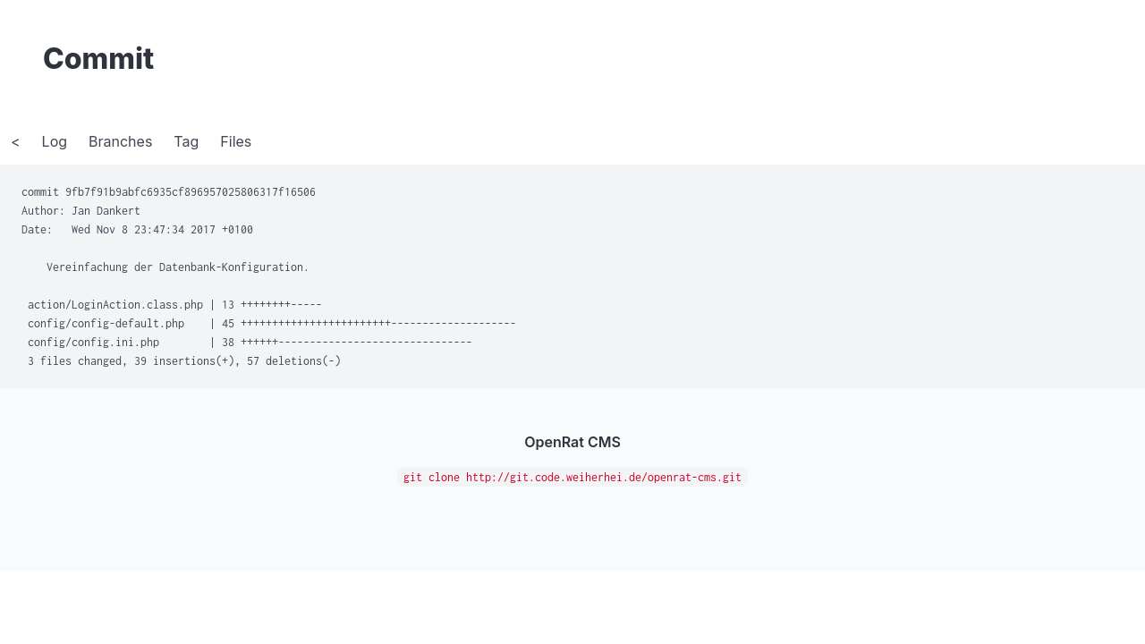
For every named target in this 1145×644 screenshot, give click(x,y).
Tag (186, 141)
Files (235, 141)
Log (54, 141)
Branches (120, 141)
